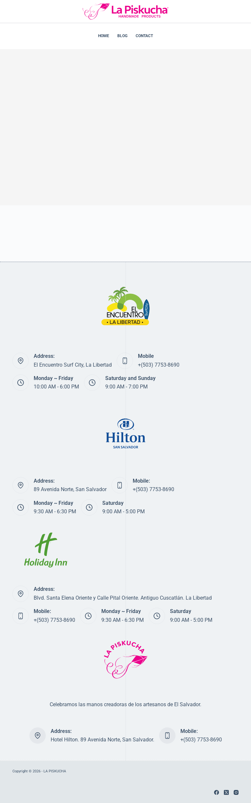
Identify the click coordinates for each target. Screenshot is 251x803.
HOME (103, 36)
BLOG (122, 36)
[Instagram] (236, 792)
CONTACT (144, 36)
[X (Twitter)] (226, 792)
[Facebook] (216, 792)
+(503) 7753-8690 (158, 365)
